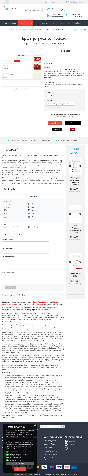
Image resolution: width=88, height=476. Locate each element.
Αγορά (55, 123)
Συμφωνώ (20, 469)
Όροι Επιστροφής (50, 441)
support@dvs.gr (58, 16)
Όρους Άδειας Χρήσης (34, 304)
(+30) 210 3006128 (76, 16)
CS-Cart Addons (26, 23)
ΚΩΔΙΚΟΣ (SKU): (49, 64)
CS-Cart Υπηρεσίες (41, 23)
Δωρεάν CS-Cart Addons (36, 29)
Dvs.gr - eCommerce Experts (67, 474)
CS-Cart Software (10, 23)
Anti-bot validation (8, 272)
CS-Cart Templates (74, 23)
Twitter (69, 444)
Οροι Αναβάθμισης (50, 444)
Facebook (70, 441)
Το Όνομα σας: (7, 240)
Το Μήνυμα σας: (8, 257)
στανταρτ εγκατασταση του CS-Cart (46, 313)
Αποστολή (10, 287)
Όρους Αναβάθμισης (40, 302)
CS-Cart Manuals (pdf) (51, 454)
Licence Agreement (50, 451)
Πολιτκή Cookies (27, 434)
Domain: (50, 100)
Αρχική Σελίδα (7, 29)
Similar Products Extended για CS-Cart (75, 229)
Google (69, 448)
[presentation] (19, 278)
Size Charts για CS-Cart (75, 275)
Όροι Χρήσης (48, 448)
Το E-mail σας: (7, 248)
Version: (49, 92)
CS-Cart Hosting (58, 23)
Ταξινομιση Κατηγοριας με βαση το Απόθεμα (75, 181)
